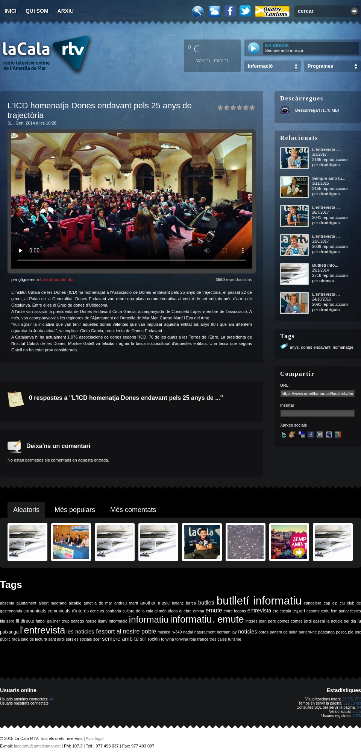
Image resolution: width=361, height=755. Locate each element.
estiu (325, 611)
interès (252, 621)
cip (335, 603)
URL (284, 385)
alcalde (75, 603)
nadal (188, 632)
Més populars (75, 509)
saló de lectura (34, 639)
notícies (247, 632)
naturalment (204, 632)
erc (275, 611)
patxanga (326, 632)
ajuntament (26, 603)
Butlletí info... (325, 265)
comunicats (34, 611)
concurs (97, 611)
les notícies (80, 632)
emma (198, 611)
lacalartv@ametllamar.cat (37, 746)
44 (51, 699)
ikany (103, 621)
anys (294, 347)
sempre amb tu (120, 639)
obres (263, 632)
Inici (11, 11)
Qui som (37, 11)
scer (97, 639)
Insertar (287, 405)
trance (203, 639)
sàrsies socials (79, 639)
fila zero (7, 621)
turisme (234, 639)
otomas (326, 280)
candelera (313, 603)
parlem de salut (283, 632)
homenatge (343, 347)
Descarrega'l (307, 110)
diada (173, 611)
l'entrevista (42, 630)
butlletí (206, 603)
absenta (7, 603)
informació (118, 621)
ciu (342, 603)
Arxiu (66, 11)
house (91, 621)
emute (214, 610)
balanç (178, 603)
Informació (260, 66)
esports (313, 611)
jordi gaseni (314, 621)
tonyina (167, 639)
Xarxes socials (293, 425)
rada (16, 639)
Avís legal (95, 738)
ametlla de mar (97, 603)
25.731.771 (351, 699)
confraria (113, 611)
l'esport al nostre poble (126, 631)
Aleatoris (26, 509)
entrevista (259, 611)
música (164, 632)
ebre (187, 611)
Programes (320, 66)
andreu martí (126, 603)
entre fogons (235, 611)
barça (191, 603)
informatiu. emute (207, 619)
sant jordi (57, 639)
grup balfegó (72, 621)
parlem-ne (308, 632)
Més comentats (133, 509)
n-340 (176, 632)
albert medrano (53, 603)
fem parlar (340, 611)
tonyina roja (185, 639)
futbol (41, 621)
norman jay (227, 632)
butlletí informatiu (259, 600)
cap (327, 603)
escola (285, 611)
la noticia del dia (341, 621)
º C (194, 48)
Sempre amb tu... (329, 178)
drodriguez (330, 165)
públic (5, 639)
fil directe (25, 621)
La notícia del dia (56, 279)
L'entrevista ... (326, 149)
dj (180, 611)
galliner (53, 621)
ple (350, 632)
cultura (129, 611)
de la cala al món (151, 611)
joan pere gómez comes (281, 621)
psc (358, 632)
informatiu (148, 619)
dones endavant (315, 347)
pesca (341, 632)
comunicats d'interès (68, 611)
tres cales (218, 639)
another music (155, 603)
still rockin (150, 639)
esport (299, 611)
